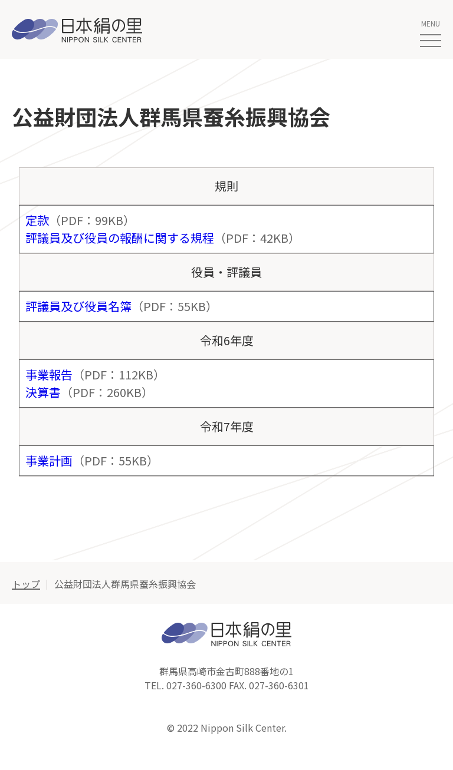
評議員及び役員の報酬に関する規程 (119, 237)
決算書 (43, 392)
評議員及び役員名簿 (78, 306)
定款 (37, 220)
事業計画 (49, 460)
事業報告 (49, 374)
